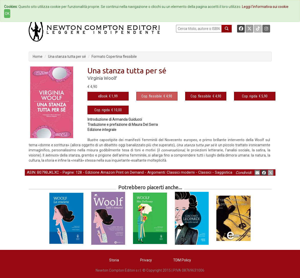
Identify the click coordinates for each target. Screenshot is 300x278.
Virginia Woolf (102, 78)
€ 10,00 (108, 110)
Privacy (146, 260)
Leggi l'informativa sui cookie (265, 7)
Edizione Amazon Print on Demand (114, 172)
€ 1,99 (108, 96)
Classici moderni (181, 172)
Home (37, 56)
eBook (102, 96)
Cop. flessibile (151, 96)
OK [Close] (7, 14)
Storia (114, 260)
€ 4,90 (156, 96)
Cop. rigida (249, 96)
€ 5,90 (255, 96)
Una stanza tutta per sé (67, 56)
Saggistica (223, 172)
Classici (204, 172)
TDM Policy (182, 260)
